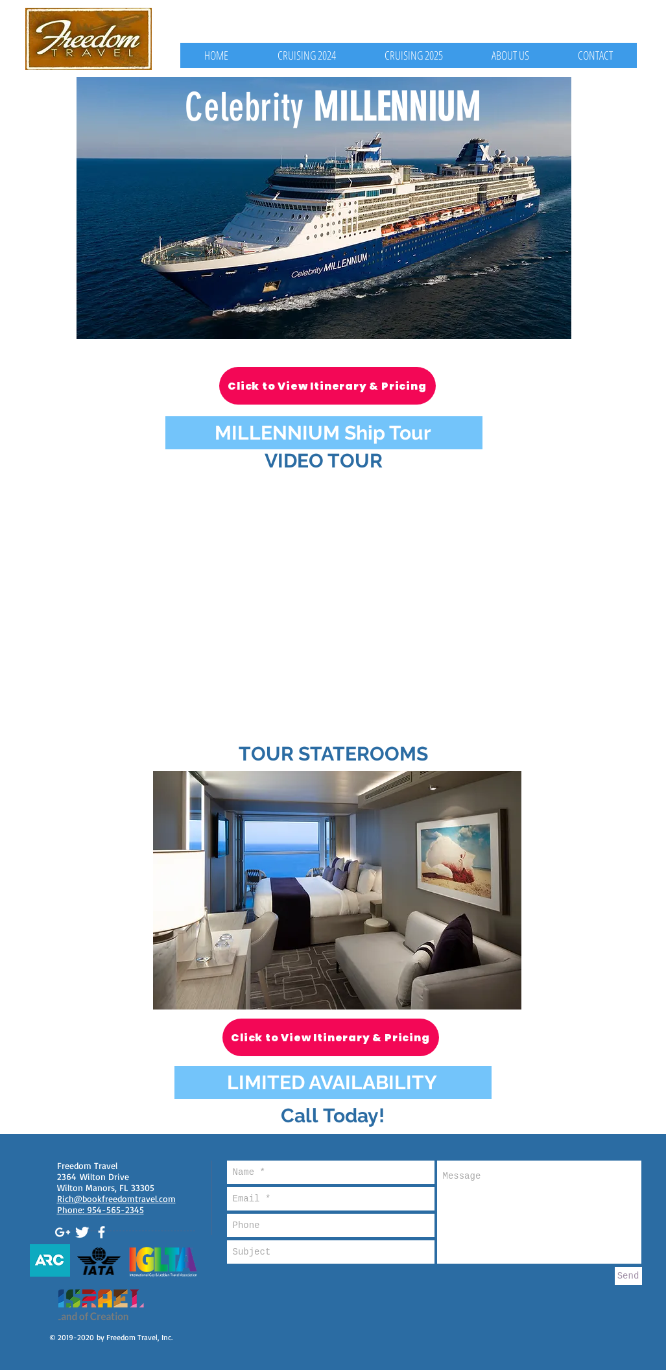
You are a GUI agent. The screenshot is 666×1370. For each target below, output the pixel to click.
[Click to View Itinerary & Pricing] (327, 386)
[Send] (628, 1276)
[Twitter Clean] (82, 1232)
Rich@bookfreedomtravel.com (116, 1198)
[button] (337, 890)
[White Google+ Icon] (62, 1232)
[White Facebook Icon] (101, 1232)
